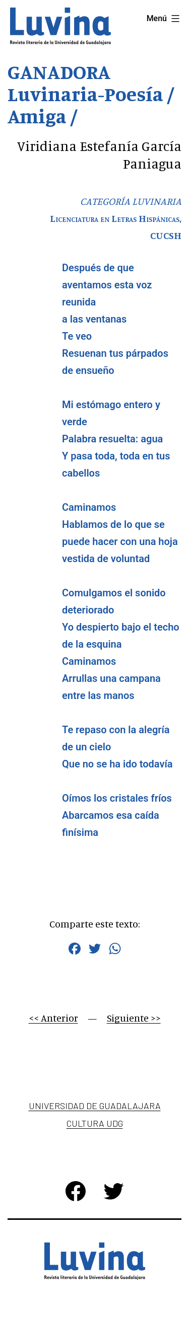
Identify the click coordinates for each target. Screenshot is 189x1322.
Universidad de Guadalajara (95, 1105)
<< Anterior (53, 1018)
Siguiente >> (134, 1018)
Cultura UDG (95, 1123)
